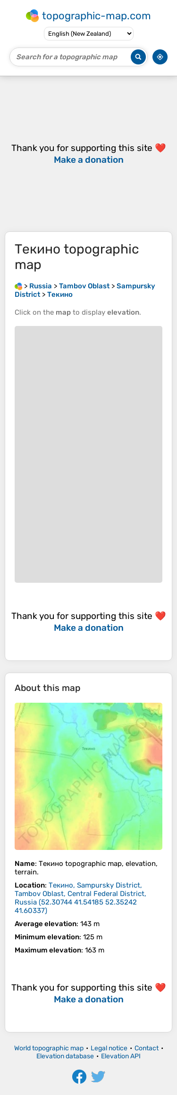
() (80, 898)
